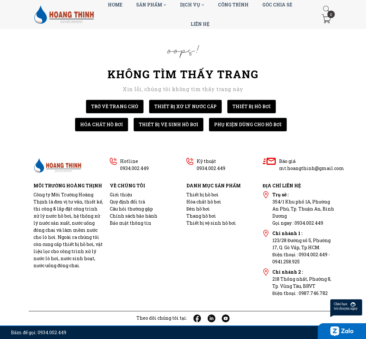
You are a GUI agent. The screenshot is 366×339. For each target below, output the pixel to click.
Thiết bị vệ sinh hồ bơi (211, 223)
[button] (326, 9)
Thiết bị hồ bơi (202, 195)
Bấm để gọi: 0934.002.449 (38, 332)
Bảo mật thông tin (130, 223)
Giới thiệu (121, 195)
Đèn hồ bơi (198, 209)
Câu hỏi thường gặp (131, 209)
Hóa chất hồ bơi (203, 202)
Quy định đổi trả (127, 202)
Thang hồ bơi (201, 216)
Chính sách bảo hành (133, 216)
